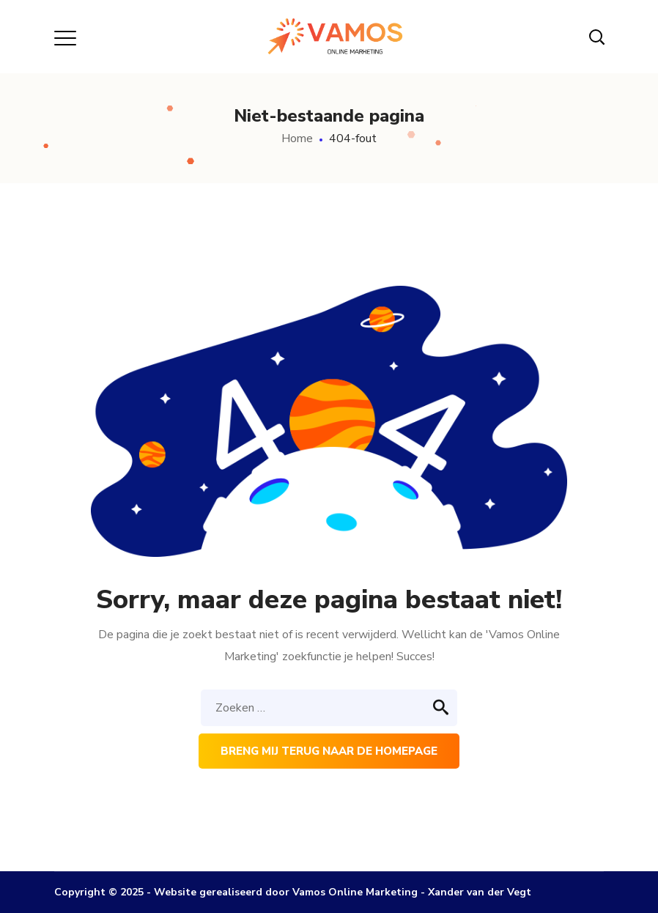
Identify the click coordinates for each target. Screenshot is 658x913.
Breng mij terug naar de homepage (329, 751)
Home (297, 138)
